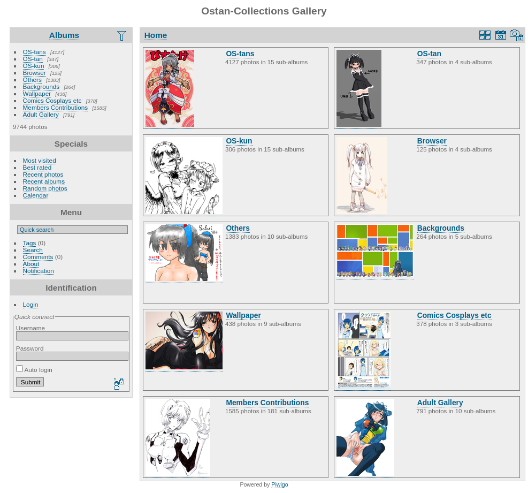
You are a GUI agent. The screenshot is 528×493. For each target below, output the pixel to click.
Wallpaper (37, 93)
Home (155, 35)
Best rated (37, 167)
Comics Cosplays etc (52, 100)
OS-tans (34, 51)
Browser (34, 72)
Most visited (39, 160)
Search (33, 249)
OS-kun (33, 65)
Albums (64, 35)
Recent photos (43, 174)
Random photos (45, 188)
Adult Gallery (41, 114)
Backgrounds (41, 86)
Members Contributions (55, 107)
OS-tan (33, 58)
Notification (38, 270)
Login (31, 304)
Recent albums (44, 181)
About (31, 263)
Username (30, 327)
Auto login (34, 369)
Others (32, 79)
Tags (29, 242)
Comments (38, 256)
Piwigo (279, 484)
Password (30, 348)
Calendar (36, 195)
